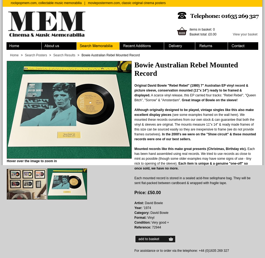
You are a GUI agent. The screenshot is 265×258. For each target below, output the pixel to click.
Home (24, 46)
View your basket (245, 34)
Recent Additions (142, 46)
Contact (243, 46)
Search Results (64, 55)
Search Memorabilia (98, 46)
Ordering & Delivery (179, 46)
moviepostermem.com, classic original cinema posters (126, 3)
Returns (211, 46)
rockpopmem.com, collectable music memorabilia (46, 3)
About (59, 46)
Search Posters (36, 55)
